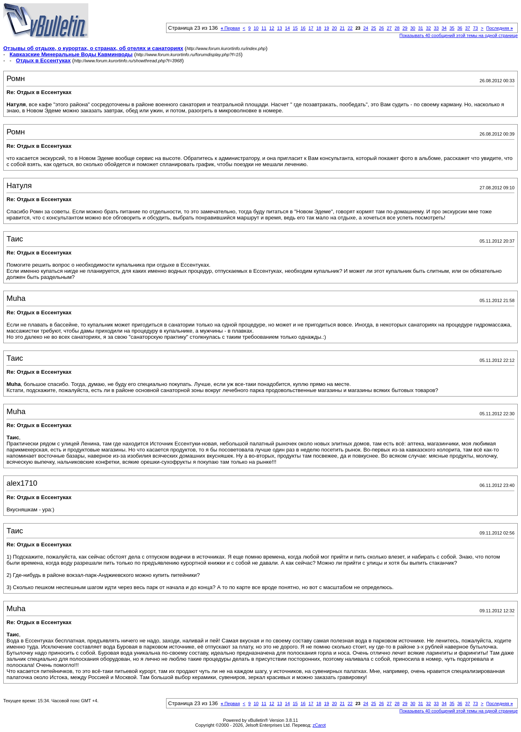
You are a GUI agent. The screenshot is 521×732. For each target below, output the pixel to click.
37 (467, 28)
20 (334, 28)
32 (428, 28)
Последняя (499, 28)
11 (263, 28)
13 (279, 28)
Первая (230, 28)
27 (389, 28)
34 (444, 28)
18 (318, 28)
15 (295, 28)
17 (311, 28)
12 (271, 28)
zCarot (319, 725)
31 (420, 28)
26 (381, 28)
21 (342, 28)
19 (326, 28)
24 (365, 28)
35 (451, 28)
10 (256, 28)
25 (373, 28)
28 (396, 28)
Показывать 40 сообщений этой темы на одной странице (458, 35)
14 (287, 28)
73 (475, 28)
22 (350, 28)
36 (459, 28)
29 (405, 28)
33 (436, 28)
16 (302, 28)
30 (412, 28)
